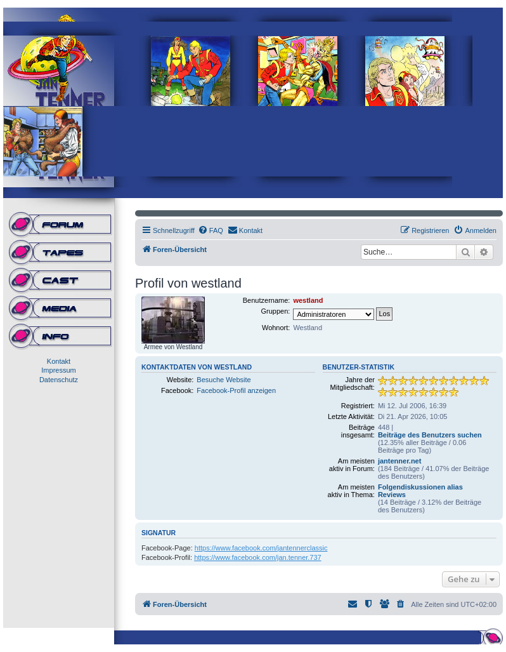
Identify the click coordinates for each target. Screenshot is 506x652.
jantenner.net (399, 461)
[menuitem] (210, 230)
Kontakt (58, 361)
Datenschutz (58, 379)
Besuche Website (223, 379)
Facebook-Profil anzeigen (236, 390)
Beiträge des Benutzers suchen (430, 435)
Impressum (58, 370)
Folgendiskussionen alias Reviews (420, 490)
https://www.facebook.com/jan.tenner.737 (257, 557)
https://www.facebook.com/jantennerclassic (261, 548)
